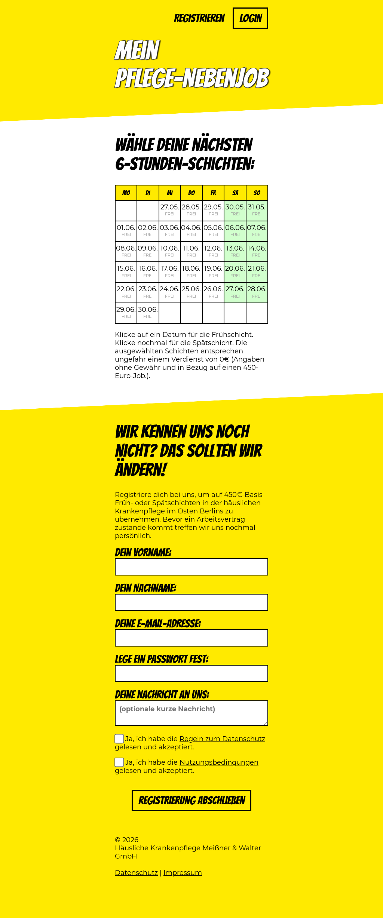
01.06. (126, 230)
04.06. (191, 230)
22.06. (126, 291)
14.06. (257, 251)
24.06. (170, 291)
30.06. (148, 312)
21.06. (257, 271)
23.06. (147, 291)
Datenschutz (136, 873)
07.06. (257, 230)
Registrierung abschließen (191, 800)
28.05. (191, 210)
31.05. (257, 210)
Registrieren (199, 18)
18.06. (191, 271)
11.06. (191, 251)
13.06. (235, 251)
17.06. (170, 271)
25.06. (191, 291)
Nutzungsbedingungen (219, 762)
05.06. (213, 230)
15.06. (126, 271)
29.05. (213, 210)
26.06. (213, 291)
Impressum (182, 873)
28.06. (257, 291)
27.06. (235, 291)
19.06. (213, 271)
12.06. (213, 251)
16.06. (148, 271)
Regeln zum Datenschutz (222, 739)
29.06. (126, 312)
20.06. (235, 271)
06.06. (235, 230)
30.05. (235, 210)
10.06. (169, 251)
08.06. (126, 251)
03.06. (170, 230)
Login (250, 18)
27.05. (169, 210)
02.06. (148, 230)
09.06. (148, 251)
